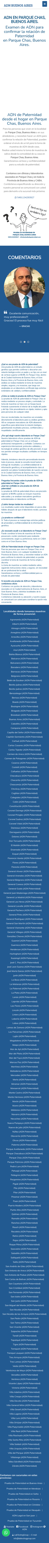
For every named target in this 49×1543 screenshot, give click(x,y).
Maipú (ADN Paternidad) (24, 1045)
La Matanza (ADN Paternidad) (24, 984)
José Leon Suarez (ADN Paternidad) (24, 966)
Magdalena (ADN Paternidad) (24, 1040)
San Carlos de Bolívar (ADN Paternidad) (24, 1279)
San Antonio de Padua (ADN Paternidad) (24, 1275)
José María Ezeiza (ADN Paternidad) (24, 971)
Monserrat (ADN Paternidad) (24, 1088)
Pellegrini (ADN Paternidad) (24, 1175)
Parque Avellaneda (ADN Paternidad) (24, 1149)
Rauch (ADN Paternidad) (24, 1227)
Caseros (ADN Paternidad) (24, 762)
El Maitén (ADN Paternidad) (24, 845)
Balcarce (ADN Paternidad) (24, 658)
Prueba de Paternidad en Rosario (23, 1499)
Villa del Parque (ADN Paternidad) (24, 1453)
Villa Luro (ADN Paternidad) (24, 1418)
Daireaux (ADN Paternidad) (24, 827)
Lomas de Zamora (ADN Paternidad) (24, 1027)
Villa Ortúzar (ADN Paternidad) (24, 1422)
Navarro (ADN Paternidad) (24, 1114)
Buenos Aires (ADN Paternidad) (24, 719)
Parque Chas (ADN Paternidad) (24, 1157)
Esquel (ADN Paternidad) (24, 854)
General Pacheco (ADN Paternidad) (24, 910)
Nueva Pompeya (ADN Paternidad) (24, 1123)
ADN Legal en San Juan (23, 1515)
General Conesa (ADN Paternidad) (24, 884)
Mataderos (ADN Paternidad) (24, 1071)
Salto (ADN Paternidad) (24, 1262)
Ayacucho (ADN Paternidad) (24, 645)
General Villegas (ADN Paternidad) (24, 932)
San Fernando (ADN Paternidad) (24, 1292)
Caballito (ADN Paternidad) (24, 723)
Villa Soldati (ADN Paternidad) (24, 1444)
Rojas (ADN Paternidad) (24, 1240)
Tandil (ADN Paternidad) (25, 1335)
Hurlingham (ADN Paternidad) (24, 953)
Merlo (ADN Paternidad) (24, 1079)
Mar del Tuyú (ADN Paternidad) (24, 1058)
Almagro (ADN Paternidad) (24, 628)
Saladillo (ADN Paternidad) (24, 1253)
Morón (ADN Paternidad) (24, 1101)
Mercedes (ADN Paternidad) (24, 1075)
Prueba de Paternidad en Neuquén (23, 1510)
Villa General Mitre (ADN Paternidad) (24, 1405)
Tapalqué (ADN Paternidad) (24, 1340)
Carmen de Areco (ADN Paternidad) (24, 754)
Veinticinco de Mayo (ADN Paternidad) (24, 1370)
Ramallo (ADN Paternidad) (24, 1218)
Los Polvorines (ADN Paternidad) (24, 1032)
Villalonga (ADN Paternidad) (24, 1457)
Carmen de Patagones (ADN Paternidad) (24, 758)
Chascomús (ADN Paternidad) (24, 784)
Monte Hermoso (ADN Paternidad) (24, 1097)
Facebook (22, 1526)
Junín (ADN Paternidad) (24, 975)
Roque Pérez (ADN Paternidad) (24, 1244)
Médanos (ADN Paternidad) (24, 1110)
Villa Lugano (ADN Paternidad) (24, 1413)
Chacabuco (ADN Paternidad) (24, 775)
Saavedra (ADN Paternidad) (24, 1249)
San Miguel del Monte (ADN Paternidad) (24, 1305)
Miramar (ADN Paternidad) (24, 1084)
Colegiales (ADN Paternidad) (24, 797)
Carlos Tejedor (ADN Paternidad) (24, 749)
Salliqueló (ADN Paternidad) (24, 1257)
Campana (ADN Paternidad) (24, 728)
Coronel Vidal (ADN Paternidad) (24, 823)
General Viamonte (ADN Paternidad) (24, 927)
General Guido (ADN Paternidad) (24, 888)
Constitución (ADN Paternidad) (25, 806)
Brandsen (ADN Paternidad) (24, 715)
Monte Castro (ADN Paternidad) (24, 1092)
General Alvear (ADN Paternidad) (24, 871)
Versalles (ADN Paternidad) (24, 1374)
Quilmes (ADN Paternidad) (25, 1214)
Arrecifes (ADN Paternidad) (24, 637)
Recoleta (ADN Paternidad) (24, 1231)
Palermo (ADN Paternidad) (24, 1144)
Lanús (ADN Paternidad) (24, 997)
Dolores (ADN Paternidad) (24, 836)
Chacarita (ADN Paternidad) (24, 780)
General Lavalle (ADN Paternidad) (24, 906)
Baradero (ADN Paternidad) (24, 667)
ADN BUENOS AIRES (18, 5)
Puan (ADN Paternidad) (24, 1201)
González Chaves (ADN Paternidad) (24, 936)
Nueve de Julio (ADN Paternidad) (25, 1127)
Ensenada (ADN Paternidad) (24, 849)
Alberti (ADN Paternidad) (24, 624)
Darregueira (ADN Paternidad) (24, 832)
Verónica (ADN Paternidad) (24, 1379)
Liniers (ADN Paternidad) (24, 1014)
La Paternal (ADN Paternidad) (24, 988)
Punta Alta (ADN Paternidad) (24, 1210)
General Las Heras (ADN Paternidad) (24, 901)
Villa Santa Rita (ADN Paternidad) (24, 1439)
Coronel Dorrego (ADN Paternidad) (25, 810)
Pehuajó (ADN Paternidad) (25, 1170)
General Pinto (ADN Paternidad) (24, 914)
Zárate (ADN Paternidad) (24, 1466)
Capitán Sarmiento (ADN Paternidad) (24, 736)
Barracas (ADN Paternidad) (24, 671)
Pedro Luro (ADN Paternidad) (24, 1166)
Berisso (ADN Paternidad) (24, 697)
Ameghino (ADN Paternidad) (25, 632)
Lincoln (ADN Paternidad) (24, 1010)
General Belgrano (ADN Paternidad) (24, 880)
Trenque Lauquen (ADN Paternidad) (24, 1353)
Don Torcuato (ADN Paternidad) (24, 841)
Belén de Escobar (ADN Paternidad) (24, 680)
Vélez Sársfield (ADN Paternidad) (24, 1461)
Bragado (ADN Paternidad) (24, 710)
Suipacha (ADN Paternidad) (24, 1331)
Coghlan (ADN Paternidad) (24, 793)
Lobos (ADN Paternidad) (24, 1023)
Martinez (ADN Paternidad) (24, 1066)
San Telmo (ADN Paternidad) (24, 1322)
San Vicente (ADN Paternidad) (24, 1327)
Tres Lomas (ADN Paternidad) (24, 1361)
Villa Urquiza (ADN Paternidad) (24, 1448)
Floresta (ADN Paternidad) (24, 867)
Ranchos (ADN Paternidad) (24, 1222)
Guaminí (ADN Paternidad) (24, 940)
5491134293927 (24, 197)
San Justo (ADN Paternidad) (24, 1301)
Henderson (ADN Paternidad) (24, 949)
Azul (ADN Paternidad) (24, 650)
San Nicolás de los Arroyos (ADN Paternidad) (24, 1314)
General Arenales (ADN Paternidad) (24, 875)
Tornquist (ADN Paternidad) (24, 1348)
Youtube (9, 1526)
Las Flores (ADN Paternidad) (25, 1005)
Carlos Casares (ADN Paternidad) (24, 745)
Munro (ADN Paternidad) (24, 1105)
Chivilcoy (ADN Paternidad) (24, 788)
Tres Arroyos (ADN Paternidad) (24, 1357)
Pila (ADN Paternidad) (24, 1188)
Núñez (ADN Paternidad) (24, 1131)
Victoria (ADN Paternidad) (24, 1387)
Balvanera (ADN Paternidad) (24, 663)
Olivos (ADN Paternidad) (25, 1140)
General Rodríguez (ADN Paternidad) (24, 919)
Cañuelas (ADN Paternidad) (24, 771)
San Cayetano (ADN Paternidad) (25, 1283)
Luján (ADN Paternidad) (24, 1036)
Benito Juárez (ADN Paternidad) (24, 684)
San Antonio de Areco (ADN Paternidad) (24, 1270)
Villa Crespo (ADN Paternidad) (24, 1396)
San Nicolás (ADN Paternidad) (24, 1309)
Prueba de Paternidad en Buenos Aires (23, 1483)
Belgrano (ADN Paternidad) (24, 676)
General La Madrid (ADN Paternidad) (24, 897)
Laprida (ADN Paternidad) (24, 1001)
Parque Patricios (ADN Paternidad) (24, 1162)
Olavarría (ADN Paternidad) (24, 1136)
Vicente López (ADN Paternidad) (24, 1383)
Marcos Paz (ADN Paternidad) (24, 1062)
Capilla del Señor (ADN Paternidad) (24, 732)
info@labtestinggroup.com (24, 1538)
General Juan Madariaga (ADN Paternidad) (25, 893)
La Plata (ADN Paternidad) (24, 992)
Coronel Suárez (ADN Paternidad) (24, 819)
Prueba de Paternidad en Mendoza (24, 1488)
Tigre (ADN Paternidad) (24, 1344)
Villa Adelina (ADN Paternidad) (24, 1392)
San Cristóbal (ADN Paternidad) (24, 1288)
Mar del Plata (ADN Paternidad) (24, 1053)
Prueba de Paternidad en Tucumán (24, 1520)
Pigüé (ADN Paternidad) (24, 1183)
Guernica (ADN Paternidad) (24, 945)
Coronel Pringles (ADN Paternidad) (24, 815)
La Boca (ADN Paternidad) (24, 979)
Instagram (36, 1526)
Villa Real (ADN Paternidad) (24, 1431)
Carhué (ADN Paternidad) (24, 741)
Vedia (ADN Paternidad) (24, 1366)
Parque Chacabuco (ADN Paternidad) (24, 1153)
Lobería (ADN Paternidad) (24, 1018)
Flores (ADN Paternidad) (24, 862)
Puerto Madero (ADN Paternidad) (24, 1205)
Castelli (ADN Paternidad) (24, 767)
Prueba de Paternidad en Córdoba (23, 1504)
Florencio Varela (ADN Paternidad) (24, 858)
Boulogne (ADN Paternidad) (24, 706)
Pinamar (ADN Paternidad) (24, 1196)
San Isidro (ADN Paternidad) (24, 1296)
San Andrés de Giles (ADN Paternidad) (24, 1266)
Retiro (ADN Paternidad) (24, 1236)
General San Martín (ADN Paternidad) (24, 923)
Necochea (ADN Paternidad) (24, 1118)
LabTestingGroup (20, 1535)
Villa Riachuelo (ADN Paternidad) (24, 1435)
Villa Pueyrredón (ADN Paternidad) (24, 1427)
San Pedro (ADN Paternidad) (24, 1318)
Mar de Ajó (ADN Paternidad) (24, 1049)
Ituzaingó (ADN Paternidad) (24, 958)
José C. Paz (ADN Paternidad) (24, 962)
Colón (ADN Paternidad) (24, 801)
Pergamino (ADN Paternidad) (24, 1179)
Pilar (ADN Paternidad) (24, 1192)
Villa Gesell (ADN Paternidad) (24, 1409)
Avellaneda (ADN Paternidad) (24, 641)
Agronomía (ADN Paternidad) (24, 619)
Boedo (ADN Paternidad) (24, 702)
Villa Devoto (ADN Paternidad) (24, 1400)
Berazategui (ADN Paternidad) (25, 693)
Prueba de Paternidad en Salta (23, 1494)
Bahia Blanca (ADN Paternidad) (24, 654)
